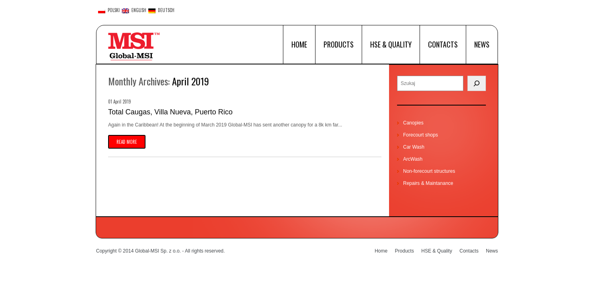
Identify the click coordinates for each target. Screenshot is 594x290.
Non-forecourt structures (429, 171)
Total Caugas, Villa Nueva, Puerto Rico (170, 112)
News (482, 44)
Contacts (443, 44)
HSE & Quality (391, 44)
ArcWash (412, 159)
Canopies (413, 123)
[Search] (476, 83)
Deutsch (161, 10)
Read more (127, 142)
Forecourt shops (420, 135)
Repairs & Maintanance (428, 183)
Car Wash (413, 147)
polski (109, 10)
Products (339, 44)
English (134, 10)
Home (299, 44)
